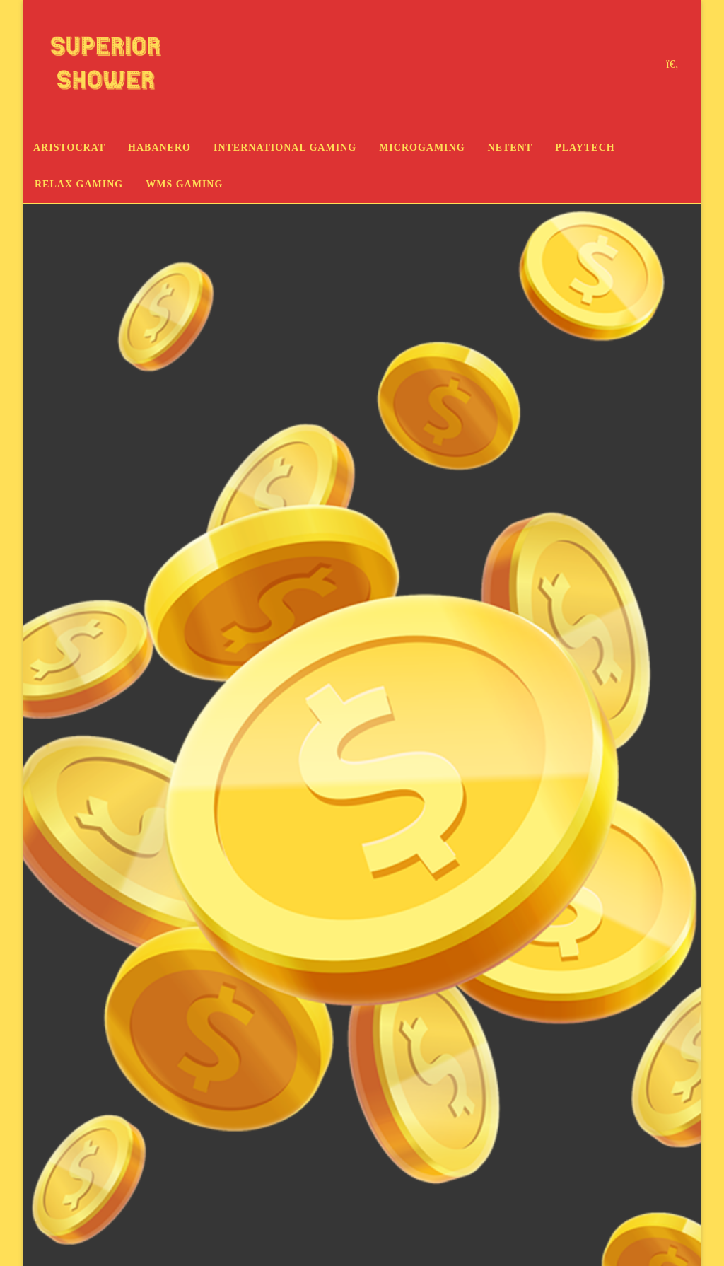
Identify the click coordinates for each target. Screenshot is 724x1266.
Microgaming (422, 147)
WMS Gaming (184, 184)
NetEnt (510, 147)
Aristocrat (69, 147)
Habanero (159, 147)
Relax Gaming (79, 184)
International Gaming (285, 147)
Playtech (585, 147)
